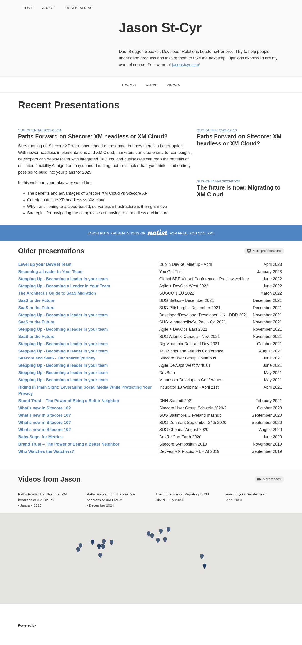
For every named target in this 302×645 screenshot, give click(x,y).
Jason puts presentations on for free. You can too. (151, 233)
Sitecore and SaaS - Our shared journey (56, 358)
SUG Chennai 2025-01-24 (39, 130)
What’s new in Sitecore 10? (44, 408)
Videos (173, 84)
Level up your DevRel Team (45, 264)
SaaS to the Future (36, 300)
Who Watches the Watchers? (46, 451)
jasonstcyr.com (185, 64)
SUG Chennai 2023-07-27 (218, 181)
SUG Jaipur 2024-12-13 (217, 130)
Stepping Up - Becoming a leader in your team (63, 279)
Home (28, 8)
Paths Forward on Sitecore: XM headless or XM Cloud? (93, 136)
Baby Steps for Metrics (40, 437)
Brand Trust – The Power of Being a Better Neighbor (69, 401)
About (48, 8)
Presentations (77, 8)
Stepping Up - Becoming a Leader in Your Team (64, 286)
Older (152, 84)
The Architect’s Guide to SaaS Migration (57, 293)
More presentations (264, 251)
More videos (269, 479)
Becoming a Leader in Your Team (50, 271)
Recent (129, 84)
